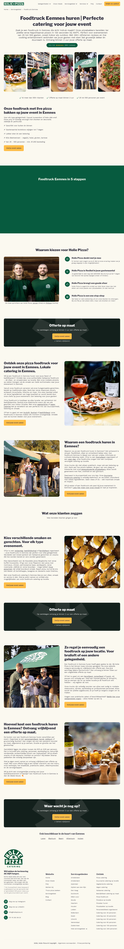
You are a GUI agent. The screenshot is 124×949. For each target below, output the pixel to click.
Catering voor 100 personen (106, 927)
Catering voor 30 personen (106, 918)
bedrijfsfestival (30, 551)
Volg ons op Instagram (17, 903)
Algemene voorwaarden (67, 945)
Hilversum (70, 840)
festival (34, 413)
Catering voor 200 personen (106, 930)
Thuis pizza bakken (53, 892)
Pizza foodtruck (102, 898)
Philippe (49, 303)
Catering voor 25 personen (106, 914)
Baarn (61, 840)
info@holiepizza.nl (15, 914)
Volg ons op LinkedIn (16, 909)
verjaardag (19, 551)
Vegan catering (101, 889)
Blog (47, 898)
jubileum (48, 740)
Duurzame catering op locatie (107, 882)
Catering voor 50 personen (106, 921)
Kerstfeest (88, 677)
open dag (72, 460)
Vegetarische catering (104, 886)
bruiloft (27, 413)
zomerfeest (98, 677)
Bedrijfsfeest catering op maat (107, 895)
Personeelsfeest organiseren (106, 911)
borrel (41, 740)
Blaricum (52, 840)
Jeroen (35, 303)
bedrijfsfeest (45, 413)
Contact (48, 902)
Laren (43, 840)
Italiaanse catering (103, 892)
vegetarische (42, 405)
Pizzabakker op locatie (104, 908)
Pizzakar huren (102, 905)
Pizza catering (101, 879)
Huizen (80, 840)
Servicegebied (51, 895)
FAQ (47, 886)
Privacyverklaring (83, 945)
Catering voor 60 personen (106, 924)
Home (48, 879)
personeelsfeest (31, 740)
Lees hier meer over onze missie (86, 488)
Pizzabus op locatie (103, 902)
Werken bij (49, 889)
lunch (108, 677)
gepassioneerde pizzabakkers (93, 470)
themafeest (101, 458)
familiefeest (44, 551)
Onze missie (50, 882)
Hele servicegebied (79, 930)
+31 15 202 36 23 (15, 919)
